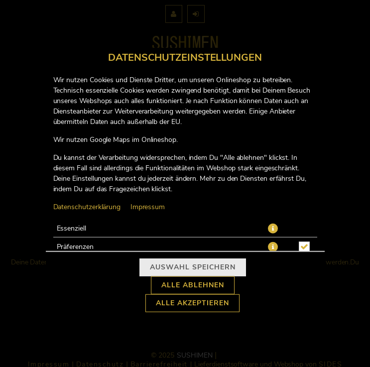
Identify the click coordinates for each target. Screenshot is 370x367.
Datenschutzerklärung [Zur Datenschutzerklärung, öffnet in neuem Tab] (87, 206)
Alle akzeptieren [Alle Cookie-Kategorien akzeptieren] (192, 303)
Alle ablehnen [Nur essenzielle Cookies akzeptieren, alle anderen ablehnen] (192, 285)
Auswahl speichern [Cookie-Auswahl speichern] (193, 267)
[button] (273, 228)
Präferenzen (75, 246)
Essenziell (71, 228)
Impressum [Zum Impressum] (147, 206)
